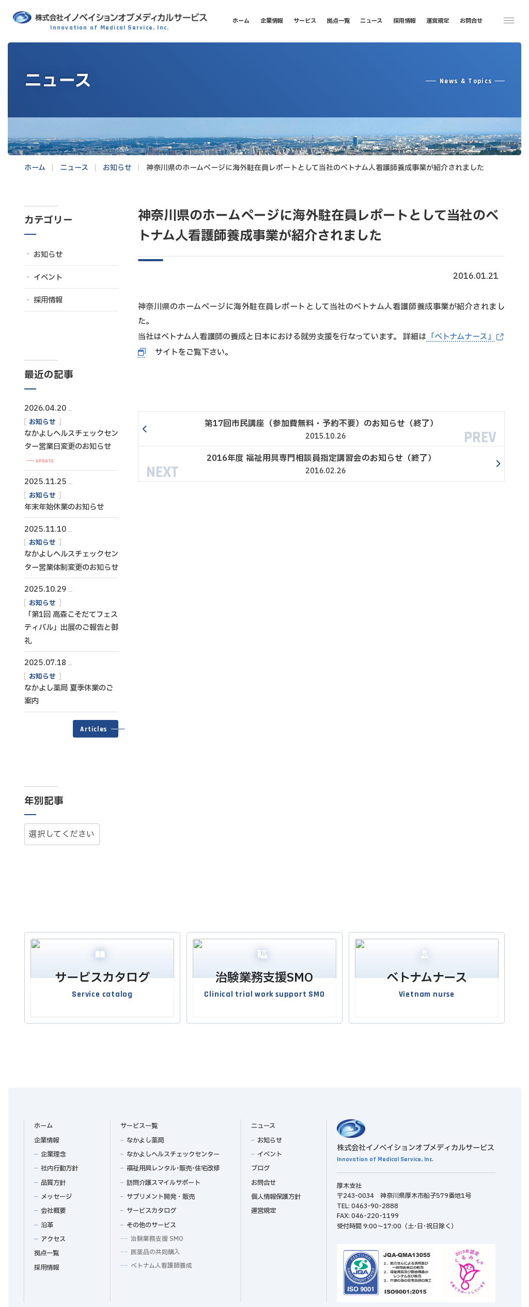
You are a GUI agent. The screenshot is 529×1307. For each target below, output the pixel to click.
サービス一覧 (138, 1122)
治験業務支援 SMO (157, 1235)
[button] (96, 729)
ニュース (263, 1122)
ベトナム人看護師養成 (161, 1262)
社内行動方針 (58, 1164)
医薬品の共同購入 (155, 1248)
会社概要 (52, 1207)
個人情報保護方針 (276, 1193)
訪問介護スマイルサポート (163, 1179)
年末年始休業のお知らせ (64, 507)
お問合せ (263, 1179)
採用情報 (48, 300)
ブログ (260, 1164)
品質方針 (52, 1179)
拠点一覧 (46, 1249)
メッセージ (55, 1193)
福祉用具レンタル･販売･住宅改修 (173, 1164)
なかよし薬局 (145, 1136)
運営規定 (263, 1207)
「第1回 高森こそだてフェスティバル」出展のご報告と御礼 (71, 628)
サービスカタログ (151, 1207)
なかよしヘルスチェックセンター (173, 1150)
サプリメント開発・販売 (161, 1193)
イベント (48, 277)
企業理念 (52, 1150)
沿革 (46, 1221)
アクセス (52, 1235)
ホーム (43, 1122)
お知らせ (48, 254)
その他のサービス (151, 1221)
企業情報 (46, 1136)
